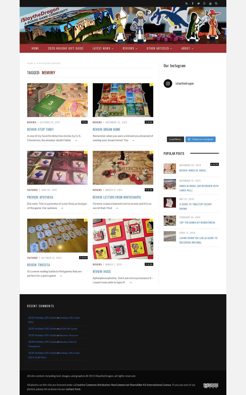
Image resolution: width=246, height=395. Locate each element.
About (185, 48)
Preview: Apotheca (40, 197)
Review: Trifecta (38, 265)
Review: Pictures (69, 335)
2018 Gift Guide (68, 328)
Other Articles (158, 48)
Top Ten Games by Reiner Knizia (197, 222)
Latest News (101, 48)
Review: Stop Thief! (40, 129)
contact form (73, 389)
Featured (32, 189)
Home (35, 48)
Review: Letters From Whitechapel (117, 197)
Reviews (128, 48)
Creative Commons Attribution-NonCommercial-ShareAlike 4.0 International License (123, 384)
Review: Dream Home (106, 129)
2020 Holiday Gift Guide (66, 48)
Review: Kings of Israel (193, 170)
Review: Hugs (102, 271)
